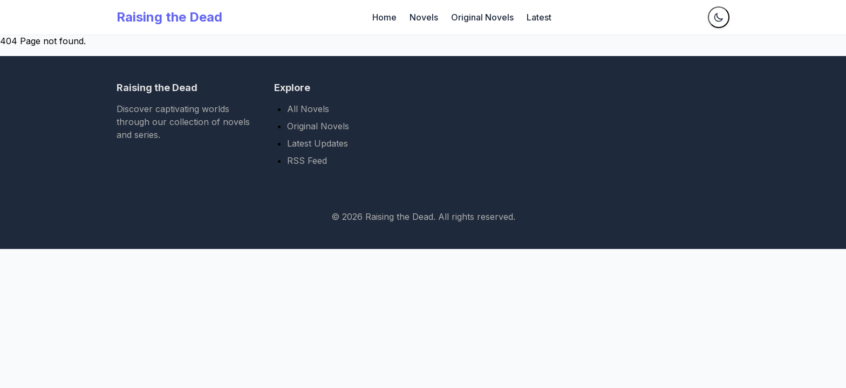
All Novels (308, 108)
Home (384, 17)
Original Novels (482, 17)
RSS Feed (307, 160)
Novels (424, 17)
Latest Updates (317, 143)
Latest (539, 17)
